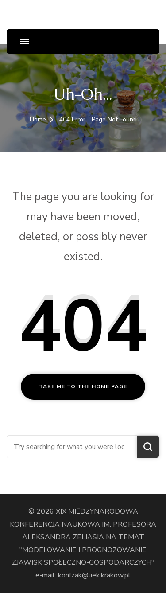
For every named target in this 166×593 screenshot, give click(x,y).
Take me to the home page (83, 386)
